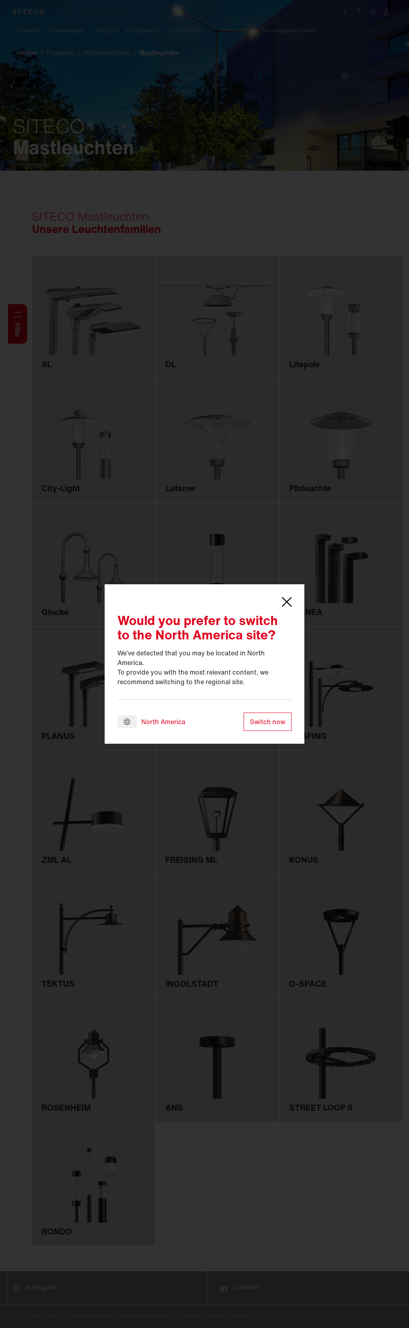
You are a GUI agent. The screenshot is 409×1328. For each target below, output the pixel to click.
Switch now (267, 722)
